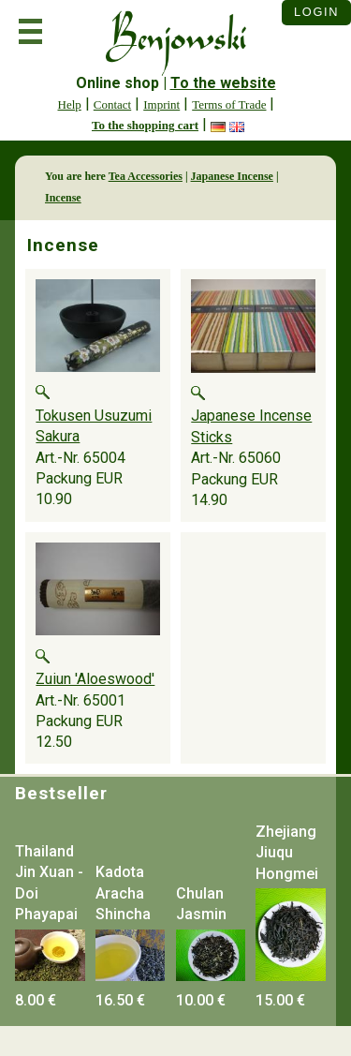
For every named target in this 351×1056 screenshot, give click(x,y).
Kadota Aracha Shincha (123, 893)
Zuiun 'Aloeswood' (95, 679)
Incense (63, 197)
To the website (223, 83)
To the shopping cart (145, 125)
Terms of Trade (229, 104)
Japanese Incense (232, 176)
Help (69, 104)
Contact (112, 104)
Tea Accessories (146, 176)
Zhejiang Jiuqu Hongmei (287, 853)
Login (316, 12)
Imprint (161, 104)
